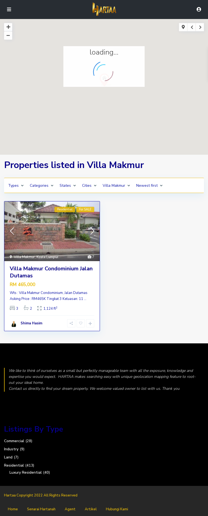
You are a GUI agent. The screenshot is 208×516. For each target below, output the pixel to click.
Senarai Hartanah (41, 509)
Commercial (14, 441)
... (85, 298)
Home (13, 509)
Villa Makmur (24, 257)
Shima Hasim (31, 323)
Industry (11, 449)
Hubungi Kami (117, 509)
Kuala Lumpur (47, 257)
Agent (70, 509)
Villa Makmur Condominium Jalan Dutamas (51, 272)
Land (8, 457)
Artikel (91, 509)
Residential (14, 465)
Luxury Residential (25, 472)
